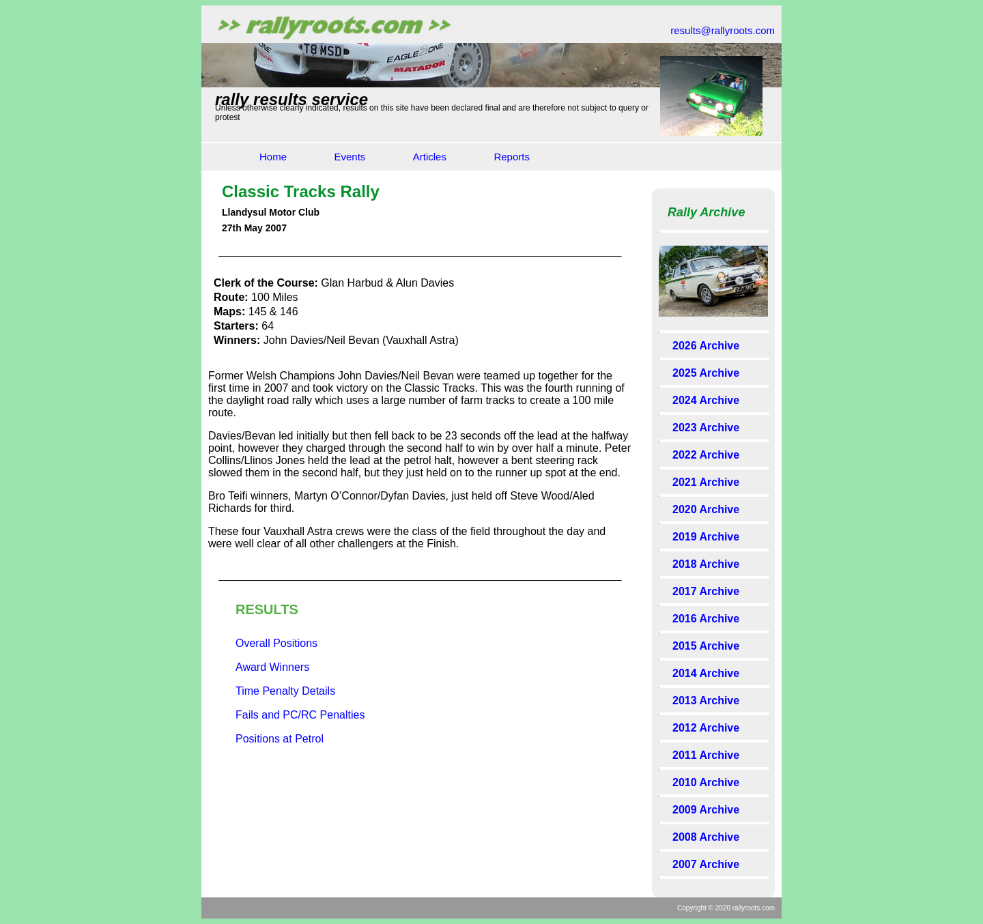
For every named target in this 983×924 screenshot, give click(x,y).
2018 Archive (705, 564)
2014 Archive (705, 673)
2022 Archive (705, 455)
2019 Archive (705, 537)
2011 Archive (705, 755)
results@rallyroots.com (722, 30)
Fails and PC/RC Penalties (300, 715)
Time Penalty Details (285, 691)
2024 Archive (705, 400)
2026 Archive (705, 345)
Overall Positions (276, 643)
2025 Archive (705, 373)
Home (273, 156)
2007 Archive (705, 864)
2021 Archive (705, 482)
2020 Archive (705, 509)
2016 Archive (705, 618)
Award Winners (272, 667)
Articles (429, 156)
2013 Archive (705, 700)
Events (349, 156)
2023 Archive (705, 427)
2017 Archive (705, 591)
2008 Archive (705, 837)
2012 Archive (705, 728)
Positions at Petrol (280, 739)
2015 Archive (705, 646)
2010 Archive (705, 782)
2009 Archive (705, 809)
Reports (512, 156)
